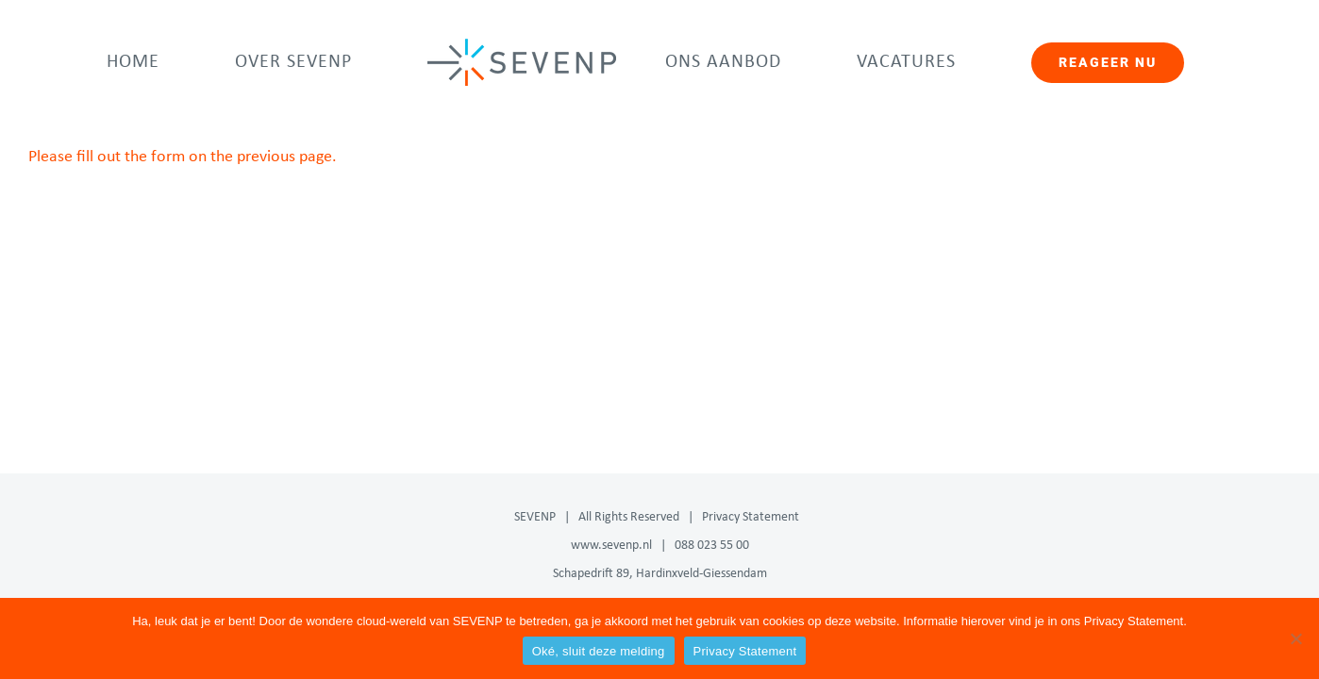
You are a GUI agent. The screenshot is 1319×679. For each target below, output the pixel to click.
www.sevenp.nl (611, 545)
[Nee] (1295, 638)
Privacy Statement (750, 517)
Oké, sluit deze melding (598, 651)
